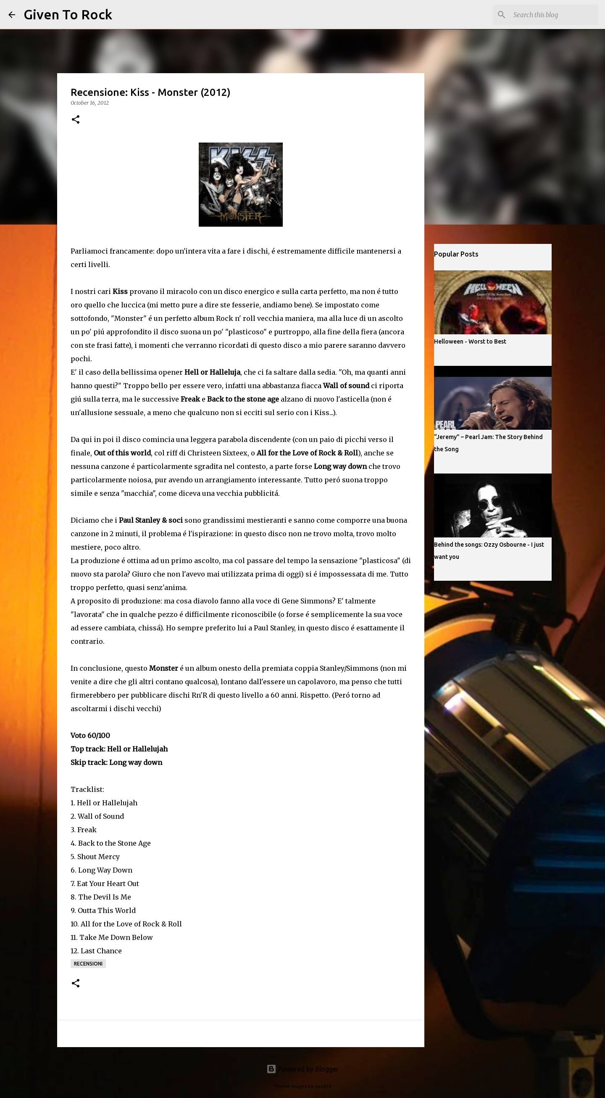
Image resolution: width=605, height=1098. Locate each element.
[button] (76, 120)
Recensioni (88, 963)
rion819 (323, 1086)
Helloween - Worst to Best (470, 341)
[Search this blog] (554, 15)
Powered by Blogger (302, 1069)
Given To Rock (68, 14)
